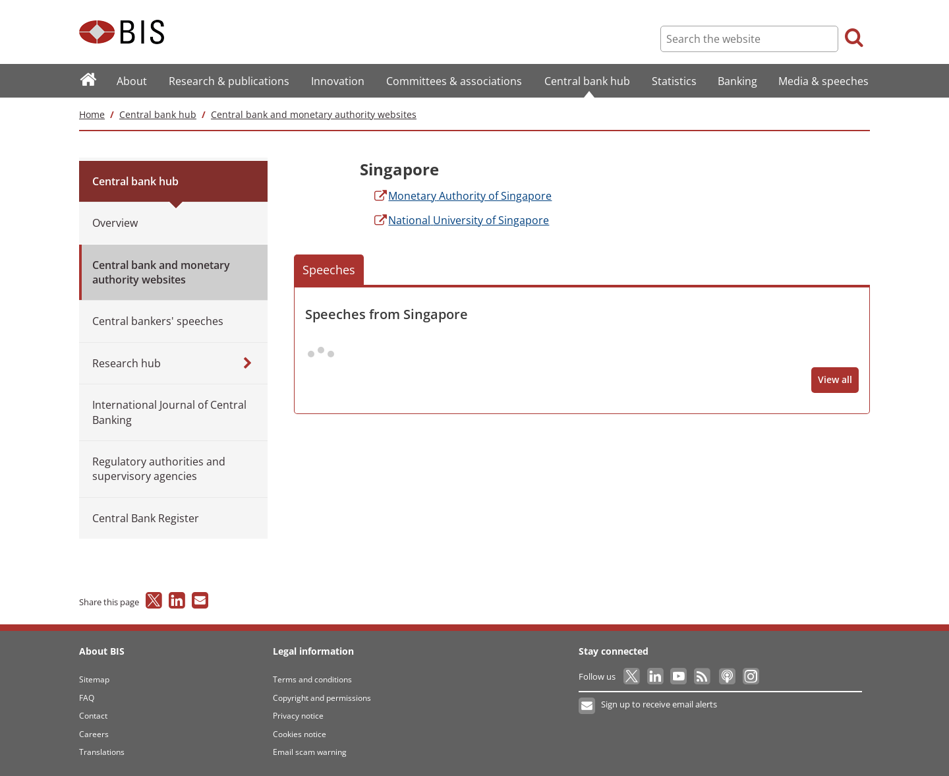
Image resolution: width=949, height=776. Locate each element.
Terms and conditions (312, 679)
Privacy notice (298, 715)
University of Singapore (460, 220)
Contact (93, 715)
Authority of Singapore (462, 196)
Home (92, 114)
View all (835, 379)
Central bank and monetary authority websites (314, 114)
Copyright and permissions (322, 697)
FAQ (86, 697)
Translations (102, 752)
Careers (94, 734)
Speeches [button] (328, 270)
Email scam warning (310, 752)
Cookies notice (299, 734)
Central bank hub (157, 114)
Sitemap (94, 679)
